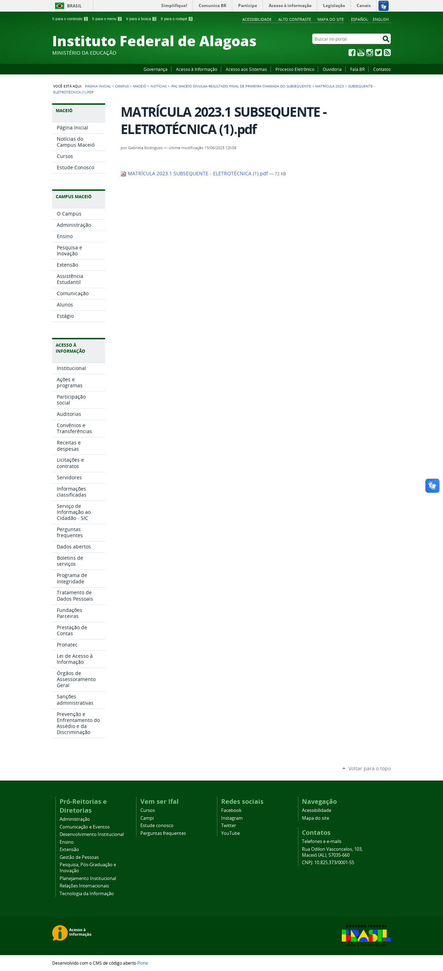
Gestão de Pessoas (79, 857)
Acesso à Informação (196, 69)
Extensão (69, 849)
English (381, 19)
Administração (75, 819)
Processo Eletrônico (294, 69)
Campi (147, 818)
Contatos (382, 69)
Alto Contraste (294, 19)
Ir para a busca (141, 19)
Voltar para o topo (369, 768)
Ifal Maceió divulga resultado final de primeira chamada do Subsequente (241, 86)
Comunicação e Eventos (85, 827)
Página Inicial (98, 86)
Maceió (139, 86)
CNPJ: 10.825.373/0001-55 (328, 863)
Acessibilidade (257, 19)
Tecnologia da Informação (87, 894)
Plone (142, 963)
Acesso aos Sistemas (246, 69)
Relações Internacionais (84, 886)
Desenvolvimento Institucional (92, 834)
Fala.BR (357, 69)
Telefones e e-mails (321, 841)
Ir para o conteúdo (70, 19)
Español (359, 19)
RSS (387, 52)
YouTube (360, 52)
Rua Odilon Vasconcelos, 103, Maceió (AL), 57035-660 (332, 852)
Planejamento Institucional (88, 878)
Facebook (352, 52)
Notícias (158, 86)
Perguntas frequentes (163, 833)
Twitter (378, 52)
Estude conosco (157, 826)
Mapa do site (330, 19)
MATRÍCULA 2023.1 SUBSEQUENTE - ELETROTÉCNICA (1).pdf (195, 173)
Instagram (369, 52)
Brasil (74, 6)
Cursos (147, 810)
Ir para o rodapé (177, 19)
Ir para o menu (107, 19)
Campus (122, 86)
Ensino (67, 842)
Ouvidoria (332, 69)
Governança (156, 69)
